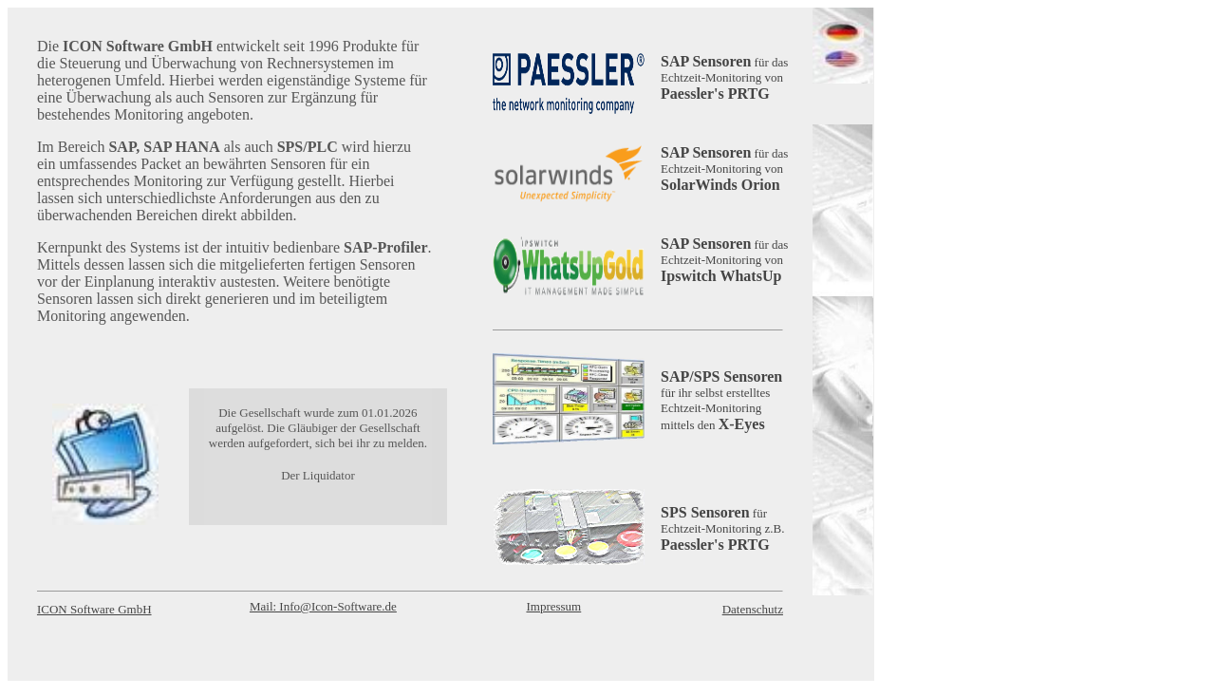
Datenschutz (752, 609)
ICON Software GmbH (94, 609)
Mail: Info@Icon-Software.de (323, 606)
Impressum (553, 606)
